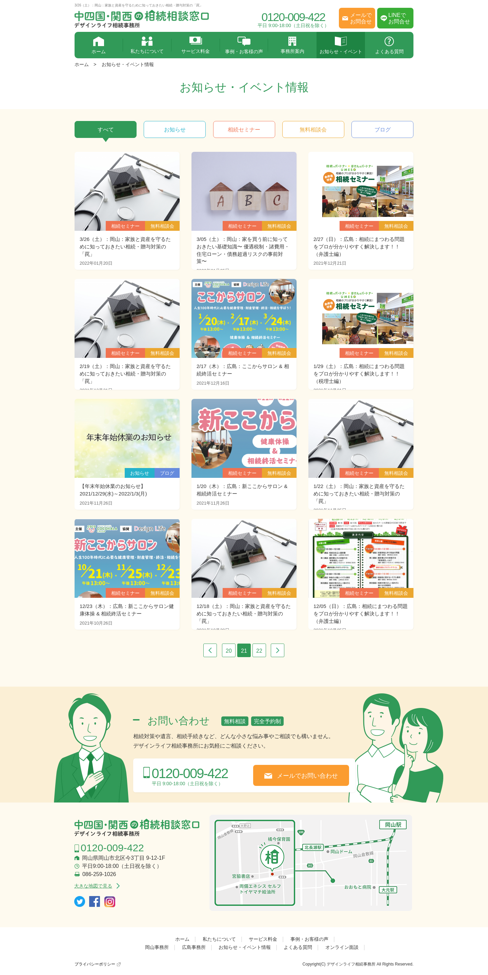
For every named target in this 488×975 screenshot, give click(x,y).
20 (229, 651)
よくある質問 (389, 45)
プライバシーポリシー (95, 964)
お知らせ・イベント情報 (128, 64)
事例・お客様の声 (244, 45)
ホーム (99, 45)
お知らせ (175, 130)
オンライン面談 (342, 947)
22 (259, 651)
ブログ (382, 130)
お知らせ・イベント (341, 45)
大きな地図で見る (93, 886)
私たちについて (147, 45)
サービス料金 (195, 45)
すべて (106, 130)
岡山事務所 (157, 947)
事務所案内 (292, 45)
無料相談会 (313, 130)
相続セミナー (244, 130)
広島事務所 (194, 947)
